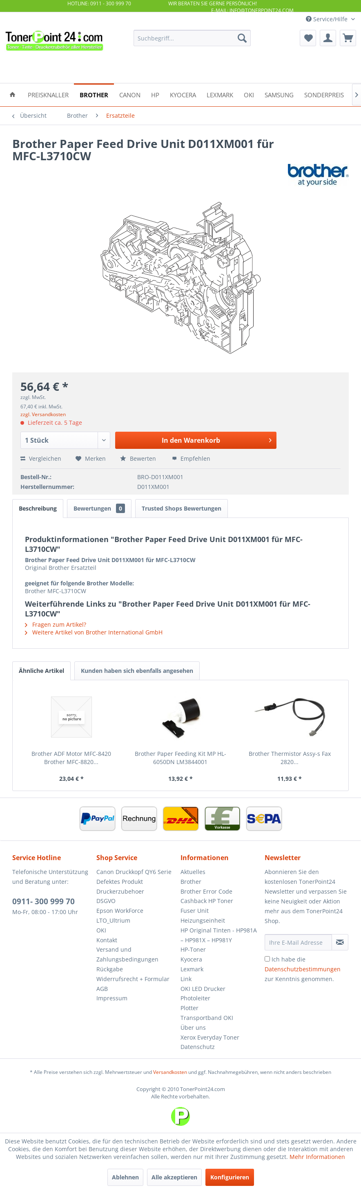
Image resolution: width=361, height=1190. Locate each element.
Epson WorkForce (119, 910)
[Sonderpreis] (324, 94)
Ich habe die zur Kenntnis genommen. (303, 969)
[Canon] (130, 94)
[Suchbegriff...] (192, 38)
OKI (101, 930)
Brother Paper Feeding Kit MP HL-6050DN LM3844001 (180, 758)
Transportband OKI (206, 1018)
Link (186, 979)
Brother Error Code (206, 891)
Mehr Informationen (317, 1157)
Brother (190, 881)
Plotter (189, 1008)
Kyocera (191, 959)
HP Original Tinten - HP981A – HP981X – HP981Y (218, 935)
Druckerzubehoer (120, 891)
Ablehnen (125, 1177)
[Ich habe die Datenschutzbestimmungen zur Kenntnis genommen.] (267, 958)
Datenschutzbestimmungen (303, 969)
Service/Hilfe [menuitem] (327, 19)
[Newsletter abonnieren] (340, 942)
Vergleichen (40, 458)
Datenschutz (197, 1047)
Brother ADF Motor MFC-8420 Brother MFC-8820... (71, 758)
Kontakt (106, 940)
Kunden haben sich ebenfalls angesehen (137, 671)
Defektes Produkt (119, 881)
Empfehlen (191, 458)
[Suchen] (242, 38)
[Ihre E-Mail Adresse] (298, 942)
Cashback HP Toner (206, 901)
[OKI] (248, 94)
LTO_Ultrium (113, 920)
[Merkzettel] (308, 38)
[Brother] (94, 94)
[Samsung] (279, 94)
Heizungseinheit (202, 920)
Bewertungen (99, 508)
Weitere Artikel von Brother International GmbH (94, 632)
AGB (102, 989)
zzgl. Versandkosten (43, 414)
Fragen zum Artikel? (55, 624)
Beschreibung (38, 508)
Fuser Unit (194, 910)
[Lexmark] (219, 94)
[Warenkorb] (348, 38)
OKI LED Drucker (202, 989)
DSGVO (106, 901)
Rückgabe (109, 969)
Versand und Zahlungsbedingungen (127, 954)
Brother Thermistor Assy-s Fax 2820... (290, 758)
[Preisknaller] (48, 94)
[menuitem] (192, 38)
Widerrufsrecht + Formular (132, 979)
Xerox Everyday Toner (209, 1037)
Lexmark (191, 969)
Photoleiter (195, 998)
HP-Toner (193, 949)
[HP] (155, 94)
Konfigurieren (229, 1177)
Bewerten (139, 458)
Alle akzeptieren (174, 1177)
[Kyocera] (183, 94)
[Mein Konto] (328, 38)
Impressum (111, 998)
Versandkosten (170, 1072)
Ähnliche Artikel (41, 671)
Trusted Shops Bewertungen (181, 508)
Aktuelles (192, 872)
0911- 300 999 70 (43, 901)
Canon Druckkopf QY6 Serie (134, 872)
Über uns (193, 1027)
